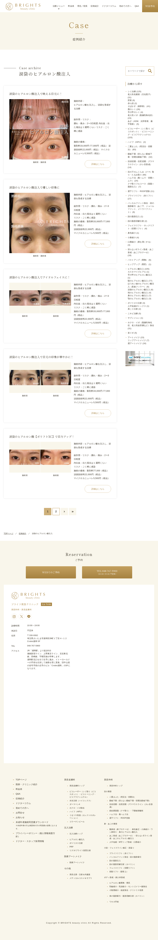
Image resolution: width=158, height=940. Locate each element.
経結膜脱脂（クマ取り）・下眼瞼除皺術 (126, 811)
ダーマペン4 (75, 804)
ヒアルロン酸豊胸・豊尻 (119, 883)
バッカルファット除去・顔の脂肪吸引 (125, 857)
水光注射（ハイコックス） (81, 801)
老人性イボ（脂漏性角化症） (141, 115)
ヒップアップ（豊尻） (138, 264)
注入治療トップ (76, 834)
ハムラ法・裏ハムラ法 (118, 814)
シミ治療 (132, 91)
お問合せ (20, 812)
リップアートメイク (137, 340)
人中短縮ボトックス (137, 306)
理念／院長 (82, 6)
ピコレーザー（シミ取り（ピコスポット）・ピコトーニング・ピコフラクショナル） (141, 131)
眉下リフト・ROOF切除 (139, 191)
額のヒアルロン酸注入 (138, 281)
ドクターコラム (109, 6)
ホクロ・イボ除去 (77, 808)
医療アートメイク (77, 862)
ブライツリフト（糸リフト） (141, 195)
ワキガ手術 (114, 902)
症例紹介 (95, 6)
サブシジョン (134, 318)
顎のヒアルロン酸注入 (138, 298)
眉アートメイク (135, 343)
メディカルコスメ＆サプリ (81, 878)
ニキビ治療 (133, 313)
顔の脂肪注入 (134, 216)
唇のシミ (132, 109)
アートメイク (134, 337)
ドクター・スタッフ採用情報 (30, 841)
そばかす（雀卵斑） (137, 106)
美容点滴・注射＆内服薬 (80, 874)
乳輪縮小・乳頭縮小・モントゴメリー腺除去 (128, 886)
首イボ (131, 333)
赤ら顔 (131, 103)
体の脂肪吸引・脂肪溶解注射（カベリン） (127, 896)
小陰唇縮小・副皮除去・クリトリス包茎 (126, 890)
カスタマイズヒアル (137, 272)
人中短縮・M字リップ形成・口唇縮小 (125, 842)
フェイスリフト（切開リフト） (122, 868)
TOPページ (8, 533)
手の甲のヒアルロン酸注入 (140, 275)
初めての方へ (125, 6)
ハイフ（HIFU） (135, 142)
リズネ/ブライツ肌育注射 (80, 850)
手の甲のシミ (134, 112)
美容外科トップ (116, 786)
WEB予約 (150, 6)
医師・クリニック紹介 (27, 784)
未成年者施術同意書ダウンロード (36, 825)
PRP (71, 847)
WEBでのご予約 (51, 572)
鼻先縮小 (132, 233)
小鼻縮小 (132, 237)
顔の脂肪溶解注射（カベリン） (122, 864)
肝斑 (130, 100)
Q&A (137, 6)
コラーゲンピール (77, 822)
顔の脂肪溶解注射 (136, 221)
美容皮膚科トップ (77, 786)
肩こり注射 (133, 309)
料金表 (71, 6)
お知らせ (20, 817)
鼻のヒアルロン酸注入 (138, 295)
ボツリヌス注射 (135, 303)
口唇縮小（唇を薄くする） (140, 242)
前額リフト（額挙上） (118, 872)
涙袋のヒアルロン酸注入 (139, 289)
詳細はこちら (98, 164)
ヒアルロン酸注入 (136, 269)
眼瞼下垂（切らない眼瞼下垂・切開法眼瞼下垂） (130, 801)
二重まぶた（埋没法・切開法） (122, 797)
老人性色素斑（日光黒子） (140, 94)
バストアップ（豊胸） (138, 260)
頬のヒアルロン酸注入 (138, 293)
